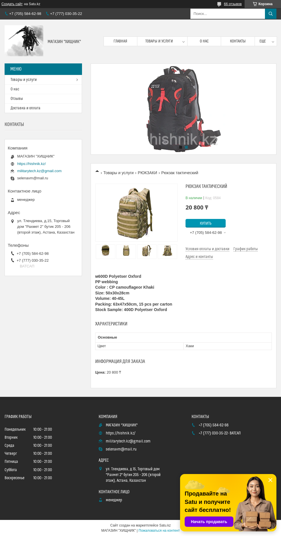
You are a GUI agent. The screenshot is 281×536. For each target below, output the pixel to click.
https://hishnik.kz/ (31, 164)
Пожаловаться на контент (158, 531)
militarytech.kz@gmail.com (39, 171)
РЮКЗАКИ (147, 172)
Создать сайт (12, 4)
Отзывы (17, 98)
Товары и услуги (159, 41)
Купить (206, 223)
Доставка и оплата (25, 108)
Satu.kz (165, 525)
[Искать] (270, 14)
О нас (204, 41)
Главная (120, 41)
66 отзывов (233, 4)
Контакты (238, 41)
